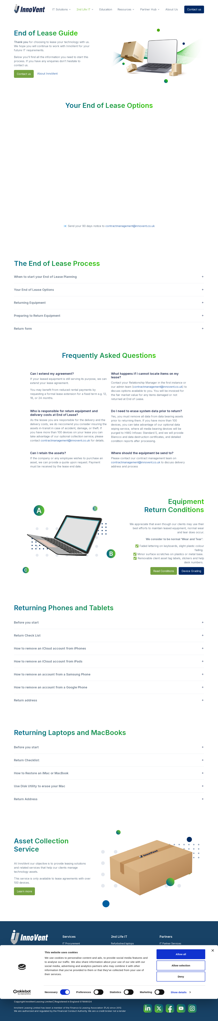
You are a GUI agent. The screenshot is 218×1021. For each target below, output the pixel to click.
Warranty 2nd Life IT (122, 953)
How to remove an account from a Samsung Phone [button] (52, 674)
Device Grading (191, 571)
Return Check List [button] (27, 635)
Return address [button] (25, 700)
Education (165, 965)
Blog (163, 950)
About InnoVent (47, 73)
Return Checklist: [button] (27, 760)
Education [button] (105, 9)
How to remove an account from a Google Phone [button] (50, 687)
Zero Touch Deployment (76, 953)
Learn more (24, 891)
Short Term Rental (121, 948)
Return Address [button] (25, 799)
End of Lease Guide (171, 957)
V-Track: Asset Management (78, 957)
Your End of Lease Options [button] (34, 289)
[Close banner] (213, 972)
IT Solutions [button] (60, 9)
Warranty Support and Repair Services (84, 962)
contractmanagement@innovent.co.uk (130, 226)
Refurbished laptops (122, 943)
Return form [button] (23, 328)
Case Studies (121, 966)
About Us (118, 960)
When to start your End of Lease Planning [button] (45, 277)
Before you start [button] (26, 622)
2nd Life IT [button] (83, 9)
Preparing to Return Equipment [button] (37, 315)
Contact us (194, 9)
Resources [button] (124, 9)
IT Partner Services (170, 943)
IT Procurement (71, 943)
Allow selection (181, 987)
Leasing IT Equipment (75, 948)
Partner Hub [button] (148, 9)
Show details (179, 1014)
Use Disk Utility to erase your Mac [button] (39, 786)
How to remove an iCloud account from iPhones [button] (50, 648)
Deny (181, 998)
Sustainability (167, 961)
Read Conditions (163, 571)
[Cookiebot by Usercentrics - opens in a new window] (22, 1014)
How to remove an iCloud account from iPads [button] (48, 661)
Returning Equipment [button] (30, 302)
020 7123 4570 (23, 966)
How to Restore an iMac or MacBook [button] (41, 773)
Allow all (181, 976)
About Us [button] (171, 9)
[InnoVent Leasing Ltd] (29, 8)
